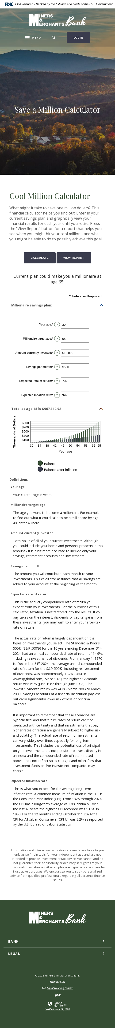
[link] (57, 1005)
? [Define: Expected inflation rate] (57, 395)
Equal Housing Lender (60, 988)
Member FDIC (57, 981)
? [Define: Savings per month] (57, 366)
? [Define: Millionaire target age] (57, 338)
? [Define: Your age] (57, 324)
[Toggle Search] (53, 38)
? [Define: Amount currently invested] (57, 352)
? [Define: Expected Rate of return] (57, 381)
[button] (57, 305)
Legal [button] (14, 953)
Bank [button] (13, 941)
